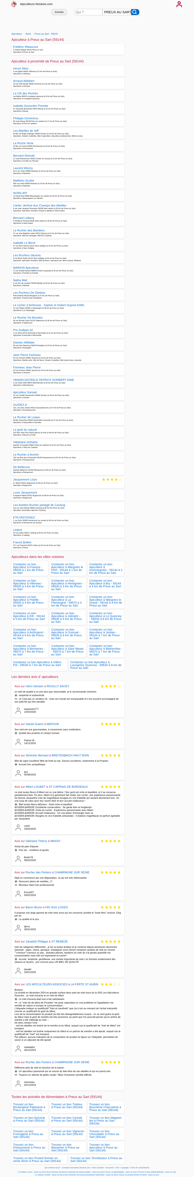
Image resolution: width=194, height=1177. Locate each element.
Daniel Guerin (35, 724)
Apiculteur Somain (25, 392)
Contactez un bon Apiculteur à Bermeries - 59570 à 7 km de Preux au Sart (29, 650)
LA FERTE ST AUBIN (84, 984)
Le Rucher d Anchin (26, 454)
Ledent (17, 530)
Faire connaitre (98, 1168)
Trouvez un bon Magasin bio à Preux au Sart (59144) (105, 1120)
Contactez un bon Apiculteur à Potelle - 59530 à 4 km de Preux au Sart (28, 601)
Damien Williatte (24, 342)
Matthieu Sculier (23, 180)
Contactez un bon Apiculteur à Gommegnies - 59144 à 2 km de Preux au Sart (106, 568)
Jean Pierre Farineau (27, 355)
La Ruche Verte (23, 143)
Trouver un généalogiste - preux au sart (120, 1172)
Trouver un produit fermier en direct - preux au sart (138, 1175)
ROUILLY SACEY (58, 686)
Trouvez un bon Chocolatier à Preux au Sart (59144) (104, 1134)
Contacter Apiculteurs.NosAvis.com (76, 1168)
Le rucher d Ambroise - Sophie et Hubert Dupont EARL (49, 305)
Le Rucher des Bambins (29, 230)
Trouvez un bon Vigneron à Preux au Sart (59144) (67, 1133)
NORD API (20, 193)
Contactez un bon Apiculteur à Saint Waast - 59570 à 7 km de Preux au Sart (67, 650)
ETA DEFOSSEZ (24, 517)
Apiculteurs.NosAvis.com (36, 4)
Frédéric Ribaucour (25, 47)
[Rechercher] (135, 12)
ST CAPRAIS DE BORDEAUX (68, 786)
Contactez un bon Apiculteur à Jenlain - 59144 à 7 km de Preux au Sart (104, 634)
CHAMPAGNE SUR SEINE (71, 872)
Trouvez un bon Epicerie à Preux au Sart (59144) (29, 1119)
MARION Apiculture (26, 268)
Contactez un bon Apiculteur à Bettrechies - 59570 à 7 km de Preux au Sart (105, 650)
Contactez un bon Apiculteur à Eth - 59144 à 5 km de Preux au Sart (29, 616)
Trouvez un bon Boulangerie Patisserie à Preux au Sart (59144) (29, 1107)
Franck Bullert (22, 542)
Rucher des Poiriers (38, 872)
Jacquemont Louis (25, 479)
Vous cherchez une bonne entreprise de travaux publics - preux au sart (74, 1172)
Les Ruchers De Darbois (29, 292)
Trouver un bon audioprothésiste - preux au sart (157, 1172)
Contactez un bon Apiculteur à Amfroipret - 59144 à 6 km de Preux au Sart (29, 634)
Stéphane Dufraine (25, 442)
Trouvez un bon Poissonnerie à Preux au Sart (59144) (29, 1147)
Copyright (125, 1168)
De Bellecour (21, 467)
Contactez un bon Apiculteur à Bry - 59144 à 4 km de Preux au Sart (105, 583)
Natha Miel (20, 280)
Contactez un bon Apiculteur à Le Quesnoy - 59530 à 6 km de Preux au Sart (105, 617)
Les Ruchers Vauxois (27, 255)
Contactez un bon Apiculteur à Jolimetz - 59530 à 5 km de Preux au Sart (66, 617)
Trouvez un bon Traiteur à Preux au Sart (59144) (67, 1106)
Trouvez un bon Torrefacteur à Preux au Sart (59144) (96, 1160)
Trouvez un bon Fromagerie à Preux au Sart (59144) (28, 1134)
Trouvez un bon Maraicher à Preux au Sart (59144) (65, 1147)
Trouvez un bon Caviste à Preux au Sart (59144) (67, 1119)
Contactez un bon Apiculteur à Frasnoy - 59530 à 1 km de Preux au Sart (28, 568)
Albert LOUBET (36, 786)
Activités (59, 12)
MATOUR (53, 724)
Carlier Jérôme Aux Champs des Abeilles (40, 205)
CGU (117, 1168)
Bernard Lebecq (23, 218)
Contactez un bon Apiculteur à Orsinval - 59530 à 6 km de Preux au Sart (66, 634)
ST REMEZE (59, 941)
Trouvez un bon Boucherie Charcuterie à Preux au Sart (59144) (105, 1107)
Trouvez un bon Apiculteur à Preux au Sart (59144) (103, 1147)
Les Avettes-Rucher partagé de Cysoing (39, 505)
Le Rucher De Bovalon (28, 317)
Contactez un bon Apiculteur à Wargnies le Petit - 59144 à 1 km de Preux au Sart (67, 568)
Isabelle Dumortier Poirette (30, 106)
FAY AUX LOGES (56, 907)
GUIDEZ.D (20, 405)
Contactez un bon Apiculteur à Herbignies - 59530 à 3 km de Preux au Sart (67, 585)
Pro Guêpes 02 (23, 330)
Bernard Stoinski (24, 155)
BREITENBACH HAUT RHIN (70, 755)
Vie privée (110, 1168)
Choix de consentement (139, 1168)
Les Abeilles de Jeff (26, 131)
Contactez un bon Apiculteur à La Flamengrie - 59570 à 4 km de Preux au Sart (66, 601)
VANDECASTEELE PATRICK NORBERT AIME (43, 380)
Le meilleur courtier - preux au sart (49, 1175)
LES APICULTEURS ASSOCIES (46, 984)
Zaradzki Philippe (37, 941)
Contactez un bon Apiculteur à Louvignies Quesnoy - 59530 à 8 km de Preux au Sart (96, 665)
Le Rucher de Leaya (26, 417)
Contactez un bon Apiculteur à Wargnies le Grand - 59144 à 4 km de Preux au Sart (105, 601)
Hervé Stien (21, 68)
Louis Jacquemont (25, 492)
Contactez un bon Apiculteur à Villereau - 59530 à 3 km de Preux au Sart (28, 585)
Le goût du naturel (25, 430)
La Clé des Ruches (25, 93)
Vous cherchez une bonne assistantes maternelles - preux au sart (90, 1175)
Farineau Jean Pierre (27, 367)
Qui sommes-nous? (52, 1168)
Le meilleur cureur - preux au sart (31, 1172)
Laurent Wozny (23, 168)
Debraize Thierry (36, 841)
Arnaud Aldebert (23, 81)
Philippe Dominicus (25, 118)
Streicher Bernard (37, 755)
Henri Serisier (34, 686)
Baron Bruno (34, 907)
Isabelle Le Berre (24, 243)
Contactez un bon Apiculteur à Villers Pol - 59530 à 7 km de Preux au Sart (37, 664)
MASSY (55, 841)
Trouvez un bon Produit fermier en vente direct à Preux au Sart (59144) (37, 1160)
